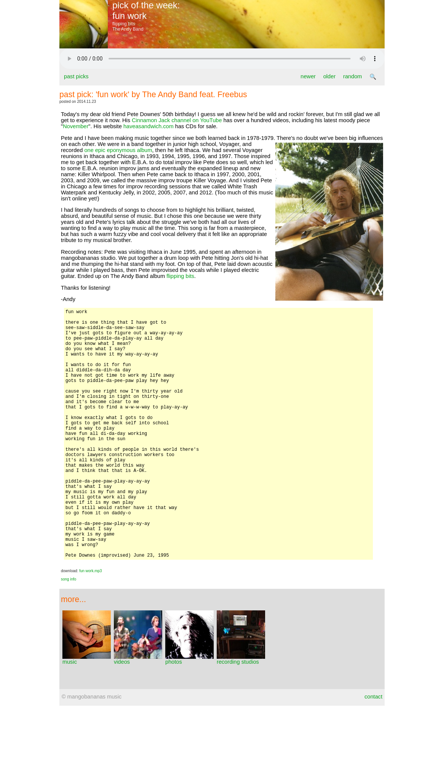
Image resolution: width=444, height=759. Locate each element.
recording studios (241, 712)
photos (189, 712)
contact (373, 750)
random (352, 76)
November (75, 126)
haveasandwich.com (148, 126)
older (329, 76)
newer (308, 76)
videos (138, 712)
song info (68, 632)
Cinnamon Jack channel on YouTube (177, 120)
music (86, 712)
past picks (76, 76)
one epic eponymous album (118, 150)
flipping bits (180, 276)
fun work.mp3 (90, 624)
